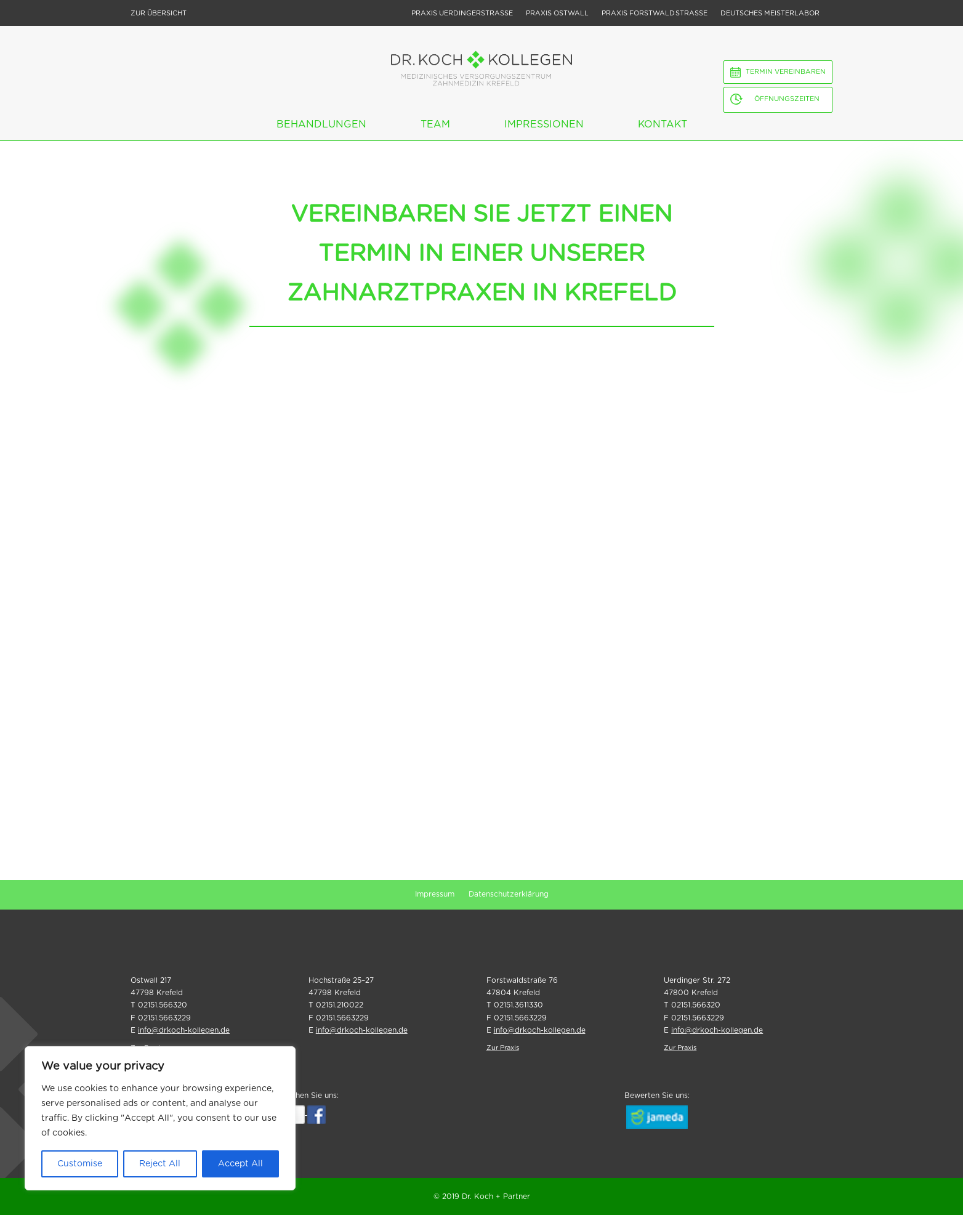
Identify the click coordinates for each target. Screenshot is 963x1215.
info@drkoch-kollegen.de (184, 1030)
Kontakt (662, 124)
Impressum (434, 894)
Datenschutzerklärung (509, 894)
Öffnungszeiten (787, 98)
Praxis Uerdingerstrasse (462, 13)
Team (435, 124)
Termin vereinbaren (786, 71)
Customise (79, 1164)
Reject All (159, 1164)
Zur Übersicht (159, 13)
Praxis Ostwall (557, 13)
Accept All (240, 1164)
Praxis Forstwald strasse (654, 13)
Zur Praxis (502, 1047)
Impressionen (544, 124)
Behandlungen (321, 124)
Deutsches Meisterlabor (770, 13)
